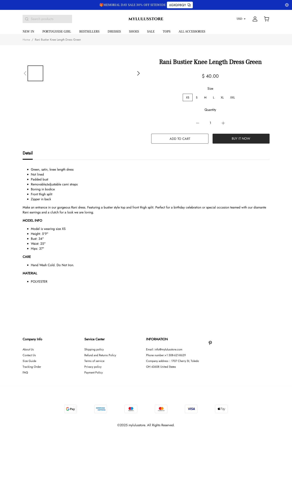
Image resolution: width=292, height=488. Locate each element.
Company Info (32, 339)
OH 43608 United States (161, 367)
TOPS (166, 31)
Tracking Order (32, 367)
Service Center (94, 339)
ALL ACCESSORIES (192, 31)
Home (26, 39)
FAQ (25, 372)
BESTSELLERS (89, 31)
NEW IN (28, 31)
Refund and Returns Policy (100, 355)
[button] (25, 73)
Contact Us (29, 355)
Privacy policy (92, 367)
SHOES (134, 31)
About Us (28, 349)
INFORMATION (157, 339)
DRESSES (114, 31)
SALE (151, 31)
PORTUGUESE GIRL (56, 31)
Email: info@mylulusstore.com (164, 349)
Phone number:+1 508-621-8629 (166, 355)
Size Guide (29, 361)
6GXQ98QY (180, 5)
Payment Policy (93, 372)
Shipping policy (94, 349)
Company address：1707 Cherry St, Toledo (172, 361)
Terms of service (94, 361)
